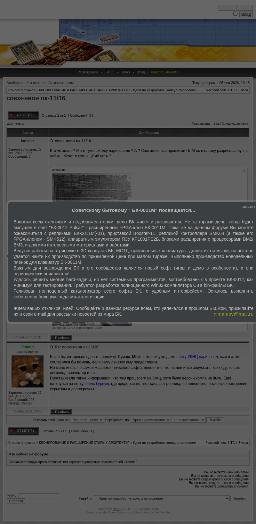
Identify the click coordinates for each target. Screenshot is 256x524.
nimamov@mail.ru (233, 314)
